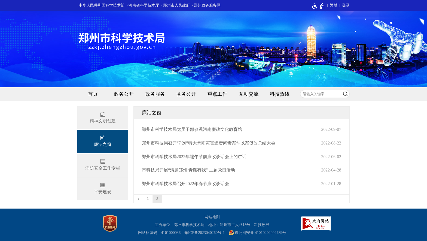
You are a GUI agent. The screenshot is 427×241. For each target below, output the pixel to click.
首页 (93, 94)
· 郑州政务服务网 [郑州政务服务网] (206, 5)
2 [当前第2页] (157, 199)
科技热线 (279, 94)
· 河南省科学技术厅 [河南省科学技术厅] (143, 5)
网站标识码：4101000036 (159, 232)
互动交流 (248, 94)
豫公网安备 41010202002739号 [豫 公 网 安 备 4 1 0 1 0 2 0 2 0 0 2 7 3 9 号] (257, 232)
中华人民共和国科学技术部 (101, 5)
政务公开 (124, 94)
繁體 (333, 5)
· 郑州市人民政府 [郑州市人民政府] (175, 5)
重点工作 (217, 94)
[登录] (343, 5)
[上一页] (138, 199)
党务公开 (186, 94)
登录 (346, 5)
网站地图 (212, 217)
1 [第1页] (148, 199)
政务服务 (155, 94)
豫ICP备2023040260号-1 (204, 232)
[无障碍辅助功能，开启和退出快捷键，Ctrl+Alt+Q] (318, 6)
